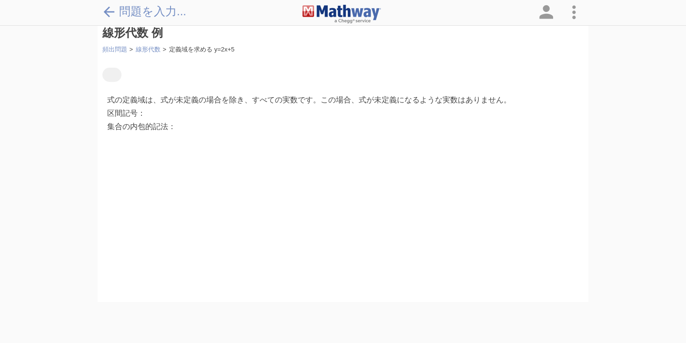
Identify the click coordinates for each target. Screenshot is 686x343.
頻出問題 (114, 49)
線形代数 (148, 49)
